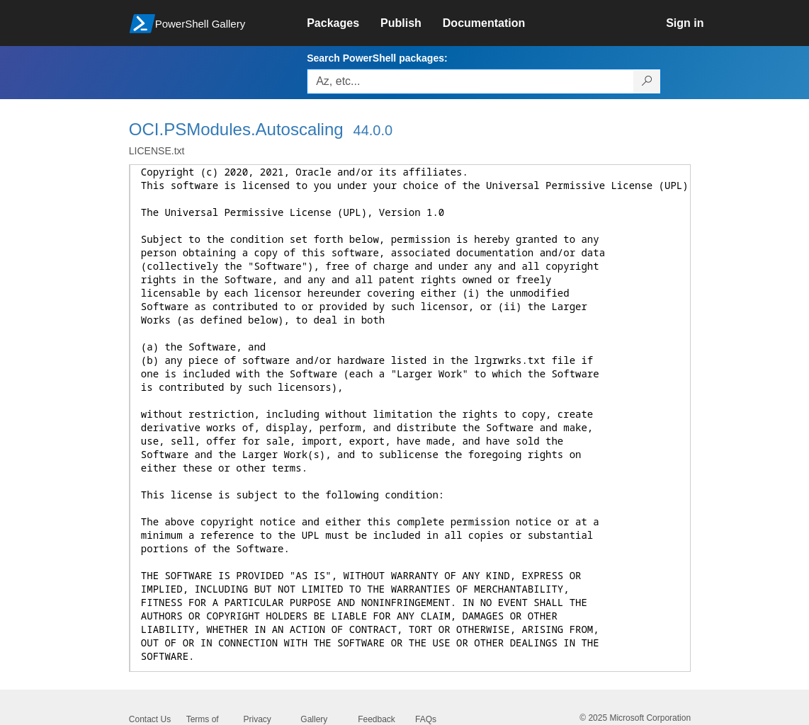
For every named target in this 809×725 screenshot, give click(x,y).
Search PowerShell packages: (377, 58)
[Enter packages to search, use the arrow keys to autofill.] (470, 81)
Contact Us (150, 719)
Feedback (376, 719)
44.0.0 (373, 130)
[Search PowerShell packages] (647, 81)
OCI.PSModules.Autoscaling (236, 129)
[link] (343, 23)
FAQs (425, 719)
